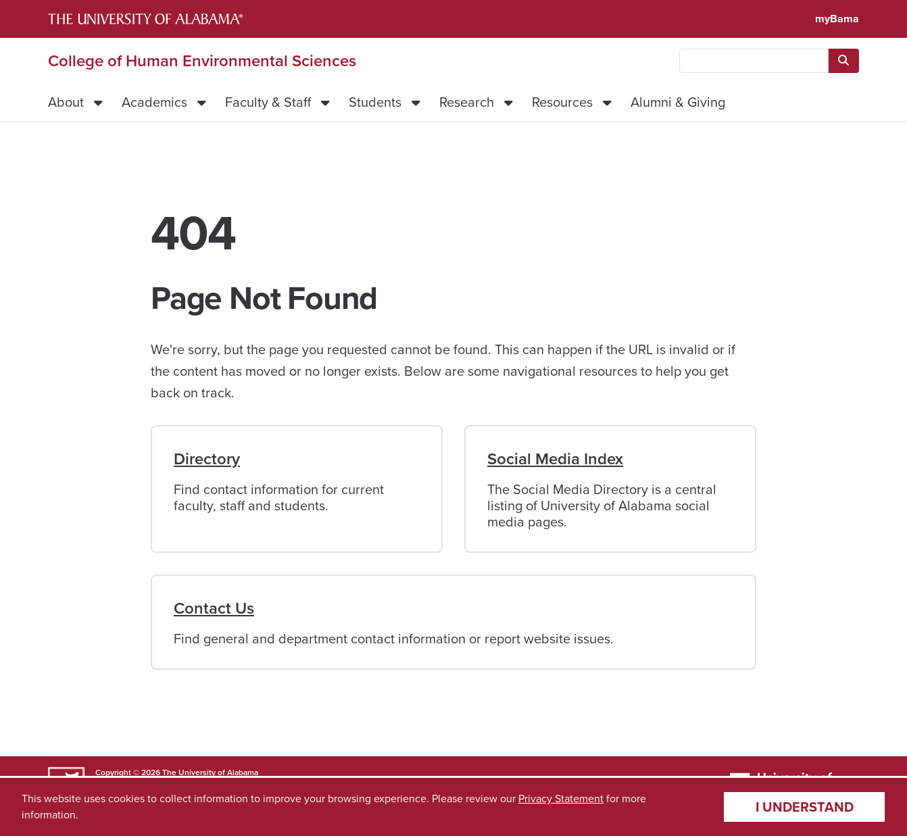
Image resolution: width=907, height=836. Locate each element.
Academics (154, 102)
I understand (805, 807)
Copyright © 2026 (127, 772)
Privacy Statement (561, 798)
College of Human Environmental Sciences (202, 61)
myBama (837, 18)
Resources (562, 102)
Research (466, 102)
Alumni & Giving (678, 102)
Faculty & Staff (268, 102)
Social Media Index (555, 459)
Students (375, 102)
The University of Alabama (210, 772)
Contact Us (214, 608)
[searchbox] (754, 61)
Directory (207, 459)
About (66, 102)
